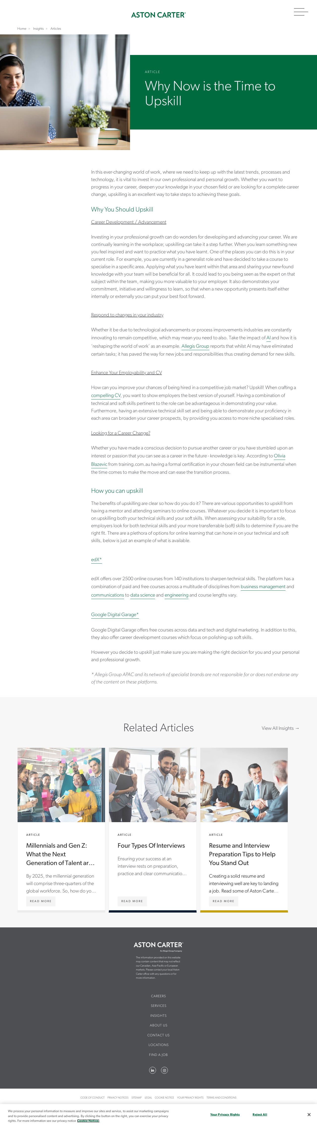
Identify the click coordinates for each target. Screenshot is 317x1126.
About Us (158, 1025)
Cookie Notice (164, 1098)
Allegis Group (195, 346)
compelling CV (105, 395)
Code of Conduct (92, 1098)
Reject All (260, 1114)
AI (268, 338)
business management (263, 586)
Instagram (164, 1070)
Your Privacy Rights (190, 1098)
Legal (148, 1098)
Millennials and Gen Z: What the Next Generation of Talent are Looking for (61, 829)
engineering (176, 595)
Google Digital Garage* (115, 614)
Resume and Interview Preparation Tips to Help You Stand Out (244, 829)
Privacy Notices (118, 1098)
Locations (159, 1045)
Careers (158, 996)
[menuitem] (158, 998)
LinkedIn (152, 1070)
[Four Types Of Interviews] (132, 901)
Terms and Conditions (222, 1098)
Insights (158, 1016)
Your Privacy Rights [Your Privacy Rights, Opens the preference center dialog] (225, 1114)
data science (142, 595)
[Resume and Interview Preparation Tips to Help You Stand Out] (223, 901)
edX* (96, 559)
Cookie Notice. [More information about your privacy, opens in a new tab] (88, 1121)
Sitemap (137, 1098)
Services (158, 1006)
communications (107, 595)
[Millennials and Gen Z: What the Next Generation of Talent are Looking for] (40, 901)
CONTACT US (158, 1035)
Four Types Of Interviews (152, 829)
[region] (158, 1115)
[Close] (309, 1114)
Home (158, 14)
